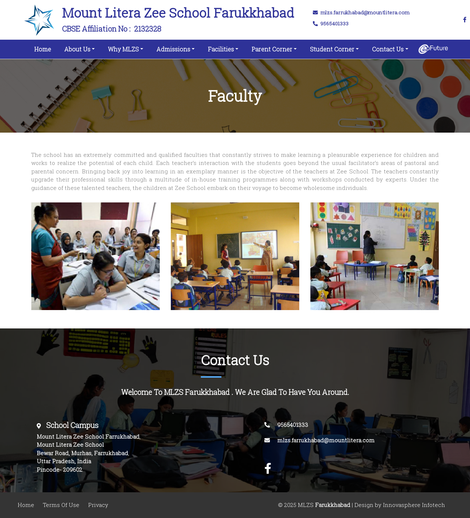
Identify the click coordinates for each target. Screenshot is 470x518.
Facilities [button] (221, 49)
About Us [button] (77, 49)
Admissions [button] (173, 49)
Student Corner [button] (332, 49)
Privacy (98, 505)
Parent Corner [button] (272, 49)
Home (44, 47)
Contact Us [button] (388, 49)
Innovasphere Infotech (413, 505)
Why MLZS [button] (123, 49)
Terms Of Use (61, 505)
